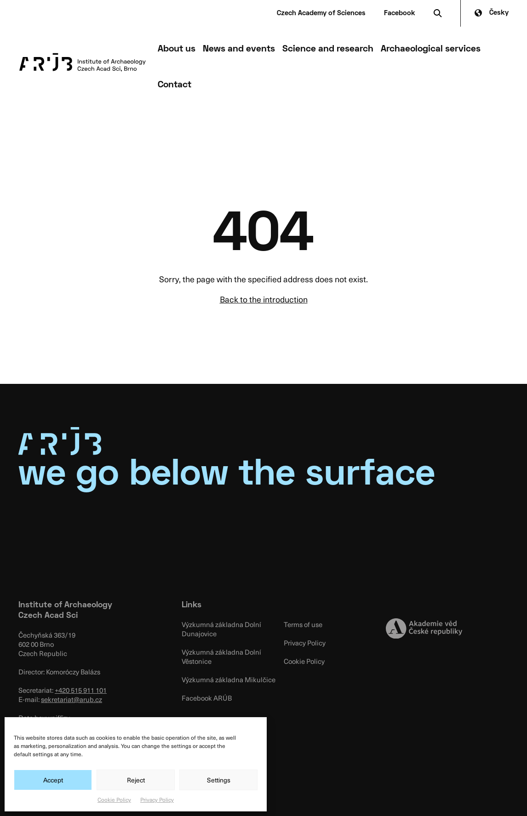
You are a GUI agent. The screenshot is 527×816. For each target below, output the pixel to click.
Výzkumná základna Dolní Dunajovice (221, 629)
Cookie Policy (114, 799)
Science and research (327, 49)
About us (176, 49)
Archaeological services (431, 49)
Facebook (399, 13)
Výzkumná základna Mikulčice (228, 679)
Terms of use (303, 624)
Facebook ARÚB (207, 698)
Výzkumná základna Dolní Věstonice (221, 656)
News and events (239, 49)
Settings (218, 780)
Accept (53, 780)
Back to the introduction (264, 299)
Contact (174, 85)
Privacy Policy (157, 799)
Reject (136, 780)
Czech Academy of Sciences (321, 13)
